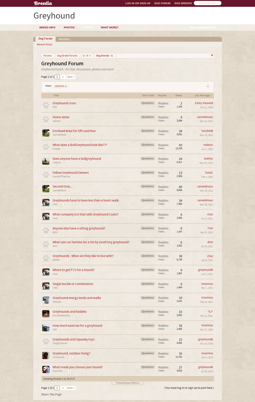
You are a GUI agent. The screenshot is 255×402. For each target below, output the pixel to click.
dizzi (55, 232)
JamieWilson (205, 117)
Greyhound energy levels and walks (77, 298)
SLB (55, 329)
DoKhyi (208, 159)
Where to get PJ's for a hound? (73, 270)
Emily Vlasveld (204, 103)
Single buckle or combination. (73, 284)
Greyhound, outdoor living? (71, 353)
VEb (55, 107)
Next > (71, 77)
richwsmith (59, 357)
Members (64, 39)
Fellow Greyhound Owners (71, 172)
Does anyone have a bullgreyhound (77, 158)
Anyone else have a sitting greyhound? (79, 228)
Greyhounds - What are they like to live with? (83, 256)
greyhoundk (205, 270)
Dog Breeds (183, 3)
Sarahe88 (207, 131)
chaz (55, 204)
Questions (60, 86)
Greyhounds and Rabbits (70, 311)
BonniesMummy (61, 315)
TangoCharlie (60, 343)
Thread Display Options (127, 382)
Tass (210, 228)
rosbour (208, 145)
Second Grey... (62, 186)
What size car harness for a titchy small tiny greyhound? (91, 242)
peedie (56, 259)
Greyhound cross (64, 103)
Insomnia (207, 284)
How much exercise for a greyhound (77, 325)
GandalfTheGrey (61, 176)
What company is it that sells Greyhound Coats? (85, 214)
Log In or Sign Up (138, 3)
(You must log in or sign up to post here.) (189, 388)
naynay (57, 121)
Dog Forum (162, 3)
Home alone (61, 117)
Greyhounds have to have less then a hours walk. (86, 200)
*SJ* (210, 312)
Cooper (56, 148)
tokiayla (57, 301)
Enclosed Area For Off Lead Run (74, 131)
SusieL (209, 173)
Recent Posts (44, 44)
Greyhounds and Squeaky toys (73, 339)
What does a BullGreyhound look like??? (80, 145)
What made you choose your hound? (78, 367)
